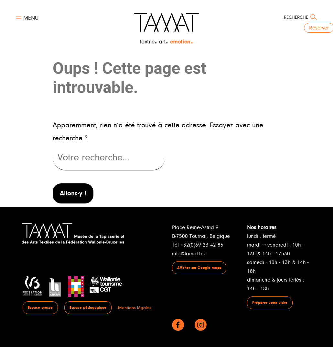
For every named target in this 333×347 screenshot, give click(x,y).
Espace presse (40, 307)
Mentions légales (134, 307)
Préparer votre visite (269, 302)
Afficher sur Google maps (199, 267)
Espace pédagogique (88, 307)
